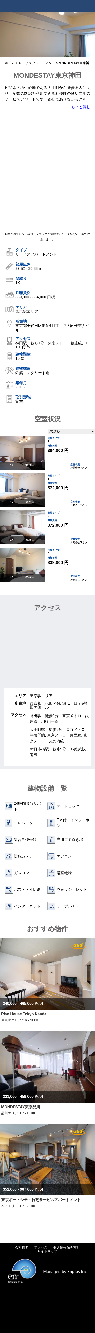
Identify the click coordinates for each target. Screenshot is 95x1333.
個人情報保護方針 (66, 1247)
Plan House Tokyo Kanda (23, 1014)
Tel (77, 6)
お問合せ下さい (78, 467)
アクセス (40, 1247)
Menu (89, 6)
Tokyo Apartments (26, 6)
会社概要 (21, 1247)
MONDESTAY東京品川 (20, 1107)
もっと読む (80, 107)
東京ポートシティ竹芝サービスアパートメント (41, 1200)
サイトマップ (47, 1251)
